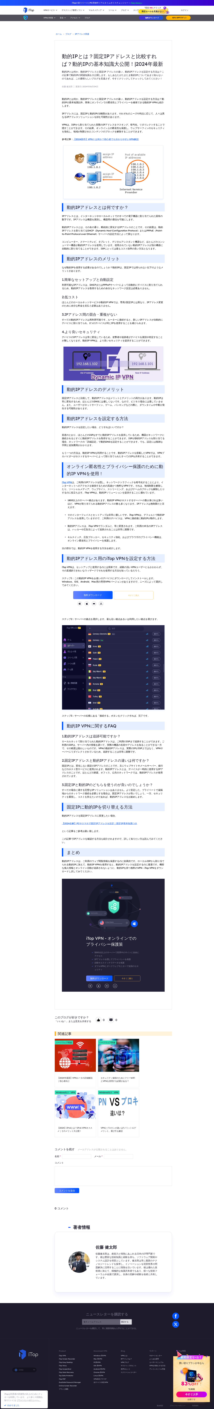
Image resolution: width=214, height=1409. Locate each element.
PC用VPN (97, 1362)
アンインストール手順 (157, 1369)
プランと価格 (63, 1389)
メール (98, 1156)
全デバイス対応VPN (101, 1382)
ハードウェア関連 (64, 1042)
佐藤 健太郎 (67, 86)
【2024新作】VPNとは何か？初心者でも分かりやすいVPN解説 (106, 139)
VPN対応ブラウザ (100, 1379)
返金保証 (160, 1406)
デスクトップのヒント (129, 1366)
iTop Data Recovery (66, 1372)
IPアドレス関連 (82, 34)
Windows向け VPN (65, 1092)
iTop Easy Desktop (66, 1362)
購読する (125, 1322)
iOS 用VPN (98, 1366)
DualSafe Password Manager (70, 1382)
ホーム (59, 34)
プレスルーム (183, 1362)
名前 (58, 1156)
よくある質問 (154, 1359)
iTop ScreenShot (65, 1369)
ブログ (87, 18)
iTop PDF (62, 1379)
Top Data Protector (66, 1376)
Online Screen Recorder (68, 1386)
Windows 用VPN (100, 1356)
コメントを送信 (67, 1190)
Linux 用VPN (98, 1376)
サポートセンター (155, 1356)
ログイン (184, 10)
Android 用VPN (99, 1369)
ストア (136, 10)
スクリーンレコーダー (129, 1372)
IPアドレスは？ (126, 1359)
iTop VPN (67, 482)
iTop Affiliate (183, 1369)
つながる (181, 1359)
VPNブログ (125, 1362)
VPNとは (124, 1356)
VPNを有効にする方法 (157, 1366)
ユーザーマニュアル (156, 1362)
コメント (59, 1162)
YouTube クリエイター (186, 1372)
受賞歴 (180, 1366)
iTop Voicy (63, 1366)
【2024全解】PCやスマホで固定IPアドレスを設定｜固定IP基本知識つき (99, 823)
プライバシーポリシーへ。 (29, 1400)
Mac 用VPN (98, 1359)
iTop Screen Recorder (67, 1359)
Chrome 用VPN (99, 1372)
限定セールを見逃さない (153, 12)
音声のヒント (125, 1369)
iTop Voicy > (136, 3)
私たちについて (183, 1356)
